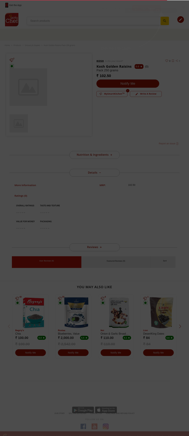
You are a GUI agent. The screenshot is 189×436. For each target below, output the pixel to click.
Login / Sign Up (148, 8)
